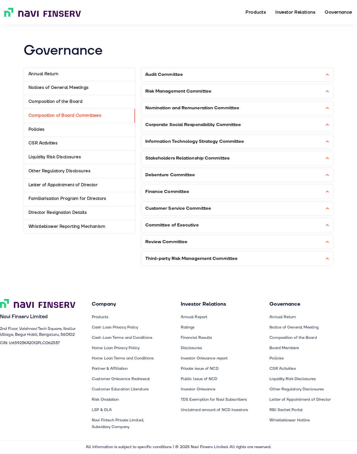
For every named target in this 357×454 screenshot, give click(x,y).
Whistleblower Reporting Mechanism (66, 227)
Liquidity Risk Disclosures (54, 157)
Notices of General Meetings (58, 88)
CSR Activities (42, 143)
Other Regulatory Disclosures (59, 171)
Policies (36, 129)
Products (255, 12)
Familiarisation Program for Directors (67, 199)
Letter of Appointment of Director (63, 185)
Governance (338, 12)
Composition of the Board (55, 102)
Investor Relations (295, 12)
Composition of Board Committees (64, 116)
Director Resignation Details (57, 213)
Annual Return (43, 74)
